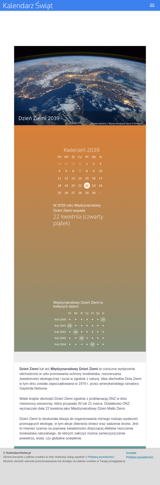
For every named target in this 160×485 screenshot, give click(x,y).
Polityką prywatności (101, 456)
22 (87, 185)
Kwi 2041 (60, 325)
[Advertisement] (80, 262)
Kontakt (131, 453)
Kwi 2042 (60, 331)
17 (100, 178)
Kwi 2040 (60, 319)
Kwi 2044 (60, 344)
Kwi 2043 (60, 338)
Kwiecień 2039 (82, 150)
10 (100, 171)
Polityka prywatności (139, 457)
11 (59, 178)
